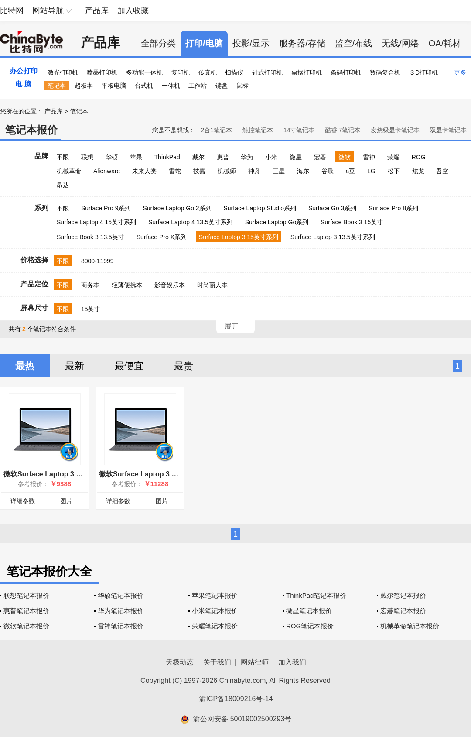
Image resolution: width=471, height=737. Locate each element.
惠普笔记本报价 (26, 610)
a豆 (350, 171)
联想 (87, 157)
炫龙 (418, 171)
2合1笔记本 (216, 130)
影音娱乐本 (169, 284)
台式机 (144, 85)
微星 (296, 157)
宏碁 (320, 157)
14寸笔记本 (299, 130)
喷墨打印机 (102, 72)
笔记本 (57, 85)
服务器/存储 (302, 43)
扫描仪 (234, 72)
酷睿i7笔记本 (342, 130)
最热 (24, 365)
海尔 (303, 171)
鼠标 (242, 85)
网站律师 (255, 662)
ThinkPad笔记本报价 (316, 595)
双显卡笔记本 (448, 130)
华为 (247, 157)
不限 (63, 157)
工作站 (197, 85)
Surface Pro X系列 (162, 236)
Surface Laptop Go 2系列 (177, 208)
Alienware (106, 171)
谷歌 (327, 171)
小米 (271, 157)
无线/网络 (400, 43)
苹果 (136, 157)
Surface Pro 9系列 (106, 208)
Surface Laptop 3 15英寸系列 (238, 236)
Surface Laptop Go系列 (277, 222)
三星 (279, 171)
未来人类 (144, 171)
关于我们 (217, 662)
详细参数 (22, 500)
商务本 (90, 284)
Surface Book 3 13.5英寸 (90, 236)
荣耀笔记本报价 (215, 626)
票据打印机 (306, 72)
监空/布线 (353, 43)
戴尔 (198, 157)
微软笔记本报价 (26, 626)
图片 (66, 500)
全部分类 (158, 43)
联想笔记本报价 (26, 595)
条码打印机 (346, 72)
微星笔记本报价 (309, 610)
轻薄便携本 (127, 284)
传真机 (207, 72)
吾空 (442, 171)
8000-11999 (97, 260)
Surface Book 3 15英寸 (352, 222)
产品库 (97, 10)
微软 (344, 157)
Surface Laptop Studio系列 (259, 208)
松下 (394, 171)
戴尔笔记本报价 (403, 595)
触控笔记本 (257, 130)
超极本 (84, 85)
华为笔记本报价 (120, 610)
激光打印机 (63, 72)
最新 (74, 365)
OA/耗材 (445, 43)
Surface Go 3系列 (332, 208)
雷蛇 (175, 171)
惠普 (223, 157)
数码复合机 (385, 72)
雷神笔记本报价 (120, 626)
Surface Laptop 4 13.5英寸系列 (190, 222)
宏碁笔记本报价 (403, 610)
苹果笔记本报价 (215, 595)
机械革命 (69, 171)
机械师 (227, 171)
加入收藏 (133, 10)
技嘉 (199, 171)
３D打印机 (423, 72)
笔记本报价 (31, 130)
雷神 (369, 157)
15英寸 (90, 308)
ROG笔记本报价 (310, 626)
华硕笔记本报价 (120, 595)
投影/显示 (251, 43)
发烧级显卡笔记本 (395, 130)
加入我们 (292, 662)
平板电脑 (114, 85)
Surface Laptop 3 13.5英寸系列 (332, 236)
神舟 (254, 171)
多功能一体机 (144, 72)
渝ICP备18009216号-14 (236, 699)
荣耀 (393, 157)
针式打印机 (267, 72)
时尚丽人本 (212, 284)
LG (371, 171)
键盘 (221, 85)
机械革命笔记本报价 (409, 626)
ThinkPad (167, 157)
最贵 (183, 365)
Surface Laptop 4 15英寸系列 (96, 222)
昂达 (63, 185)
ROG (419, 157)
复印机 (180, 72)
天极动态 (180, 662)
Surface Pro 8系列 (393, 208)
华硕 (112, 157)
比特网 (12, 10)
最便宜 (129, 365)
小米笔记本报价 (215, 610)
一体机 (171, 85)
